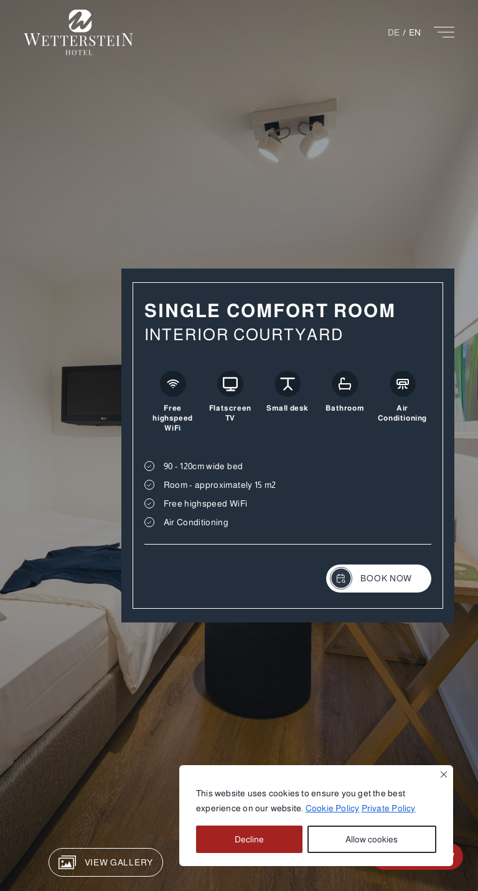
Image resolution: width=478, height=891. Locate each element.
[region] (316, 815)
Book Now (371, 578)
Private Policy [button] (389, 808)
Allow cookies (371, 839)
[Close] (444, 774)
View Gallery (106, 862)
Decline (249, 839)
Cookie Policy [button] (333, 808)
